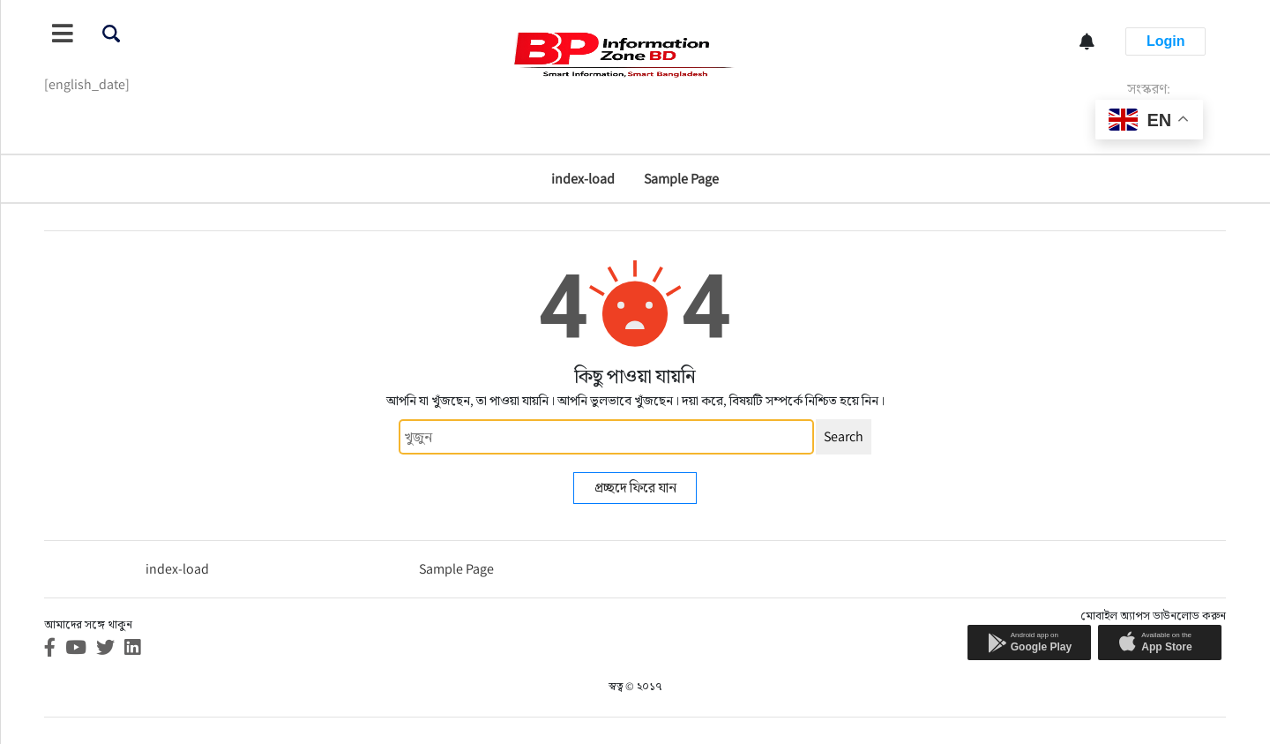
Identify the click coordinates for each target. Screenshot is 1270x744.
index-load (583, 178)
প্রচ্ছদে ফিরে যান (635, 487)
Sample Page (681, 178)
